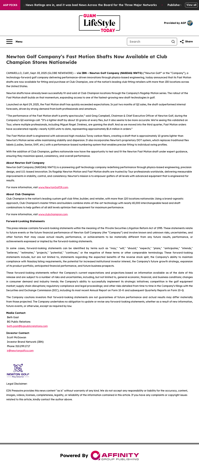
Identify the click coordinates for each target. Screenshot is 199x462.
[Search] (148, 41)
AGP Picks (10, 5)
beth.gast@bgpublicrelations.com (27, 326)
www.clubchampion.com (53, 214)
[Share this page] (186, 41)
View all (191, 4)
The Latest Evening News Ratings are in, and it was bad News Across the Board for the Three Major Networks (81, 5)
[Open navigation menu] (14, 41)
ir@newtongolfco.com (20, 350)
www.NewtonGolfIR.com (53, 187)
